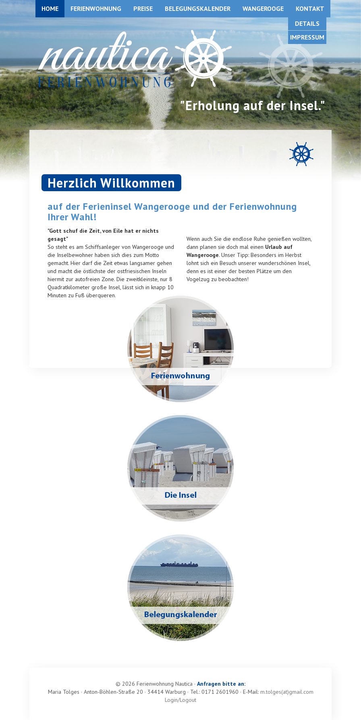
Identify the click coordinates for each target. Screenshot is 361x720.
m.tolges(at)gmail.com (286, 691)
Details (307, 23)
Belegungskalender (197, 8)
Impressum (307, 37)
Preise (143, 8)
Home (49, 8)
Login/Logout (180, 699)
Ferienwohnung (96, 8)
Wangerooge (263, 8)
